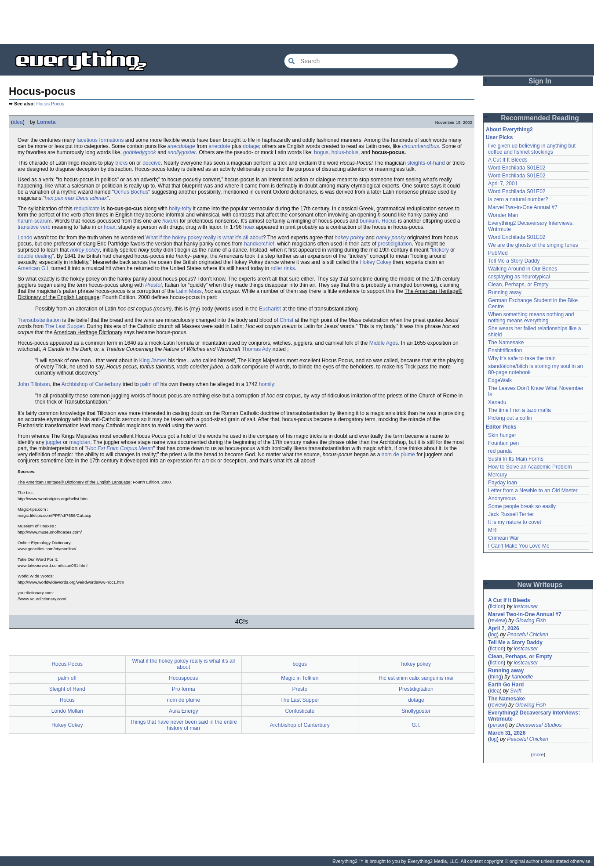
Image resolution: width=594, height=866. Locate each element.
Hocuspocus (183, 678)
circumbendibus (420, 146)
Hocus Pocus (50, 103)
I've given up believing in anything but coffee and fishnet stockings (532, 149)
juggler (54, 442)
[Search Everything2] (371, 61)
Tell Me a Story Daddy (513, 261)
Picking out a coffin (510, 418)
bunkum (369, 221)
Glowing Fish (530, 620)
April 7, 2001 (502, 183)
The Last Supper (64, 326)
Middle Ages (383, 343)
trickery (440, 250)
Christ (286, 320)
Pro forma (183, 689)
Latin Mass (189, 291)
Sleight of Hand (67, 689)
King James (153, 360)
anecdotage (181, 146)
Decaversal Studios (538, 725)
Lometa (46, 122)
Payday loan (502, 483)
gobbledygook (139, 152)
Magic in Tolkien (299, 678)
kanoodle (522, 677)
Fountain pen (503, 443)
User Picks (499, 137)
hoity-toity (180, 209)
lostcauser (526, 606)
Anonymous (502, 498)
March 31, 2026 (506, 733)
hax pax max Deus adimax (76, 198)
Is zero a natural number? (518, 199)
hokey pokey (349, 238)
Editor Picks (501, 427)
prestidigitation (395, 244)
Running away (504, 292)
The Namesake (506, 342)
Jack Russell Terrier (511, 514)
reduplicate (87, 209)
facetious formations (100, 140)
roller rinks (282, 268)
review (497, 620)
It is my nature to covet (514, 522)
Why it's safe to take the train (522, 358)
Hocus (389, 221)
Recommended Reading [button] (540, 118)
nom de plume (398, 454)
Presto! (153, 285)
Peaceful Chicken (527, 634)
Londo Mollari (67, 711)
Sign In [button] (539, 81)
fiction (496, 606)
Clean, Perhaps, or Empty (518, 284)
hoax (109, 227)
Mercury (497, 475)
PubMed (498, 253)
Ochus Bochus (131, 192)
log (493, 634)
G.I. (416, 725)
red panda (500, 451)
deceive (151, 163)
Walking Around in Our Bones (522, 269)
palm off (149, 384)
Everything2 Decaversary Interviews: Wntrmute (534, 716)
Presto (299, 689)
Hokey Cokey (375, 262)
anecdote (219, 146)
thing (495, 677)
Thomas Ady (256, 349)
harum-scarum (34, 221)
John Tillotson (34, 384)
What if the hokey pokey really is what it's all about (204, 238)
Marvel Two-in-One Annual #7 (523, 207)
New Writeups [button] (540, 584)
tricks (121, 163)
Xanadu (497, 402)
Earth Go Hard (506, 685)
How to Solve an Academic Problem (530, 467)
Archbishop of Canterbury (91, 384)
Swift (515, 691)
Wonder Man (503, 215)
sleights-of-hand (426, 163)
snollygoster (182, 152)
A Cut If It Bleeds (507, 160)
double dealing (35, 256)
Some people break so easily (522, 506)
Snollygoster (415, 711)
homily (266, 384)
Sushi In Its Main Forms (515, 459)
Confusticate (299, 711)
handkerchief (259, 244)
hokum (170, 221)
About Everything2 (509, 129)
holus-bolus (345, 152)
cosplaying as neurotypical (519, 277)
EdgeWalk (500, 380)
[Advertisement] (297, 22)
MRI (493, 530)
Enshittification (505, 350)
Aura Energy (183, 711)
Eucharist (270, 309)
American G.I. (34, 268)
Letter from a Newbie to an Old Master (532, 490)
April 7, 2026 (503, 628)
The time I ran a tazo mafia (519, 410)
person (498, 725)
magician (79, 442)
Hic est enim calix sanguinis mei (416, 678)
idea (18, 122)
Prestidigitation (416, 689)
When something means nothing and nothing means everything (531, 317)
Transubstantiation (39, 320)
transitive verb (34, 227)
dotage (251, 146)
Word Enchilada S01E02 (517, 168)
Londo (25, 238)
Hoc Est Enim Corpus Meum (120, 448)
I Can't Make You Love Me (519, 546)
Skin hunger (502, 435)
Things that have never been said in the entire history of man (183, 725)
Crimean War (503, 538)
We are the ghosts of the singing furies (533, 245)
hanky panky (390, 238)
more (537, 754)
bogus (321, 152)
